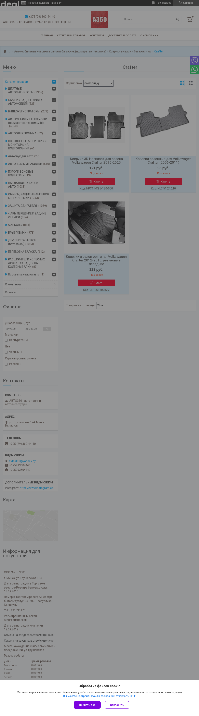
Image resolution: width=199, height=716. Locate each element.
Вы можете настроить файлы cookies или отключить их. (98, 696)
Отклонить (117, 704)
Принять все (87, 704)
